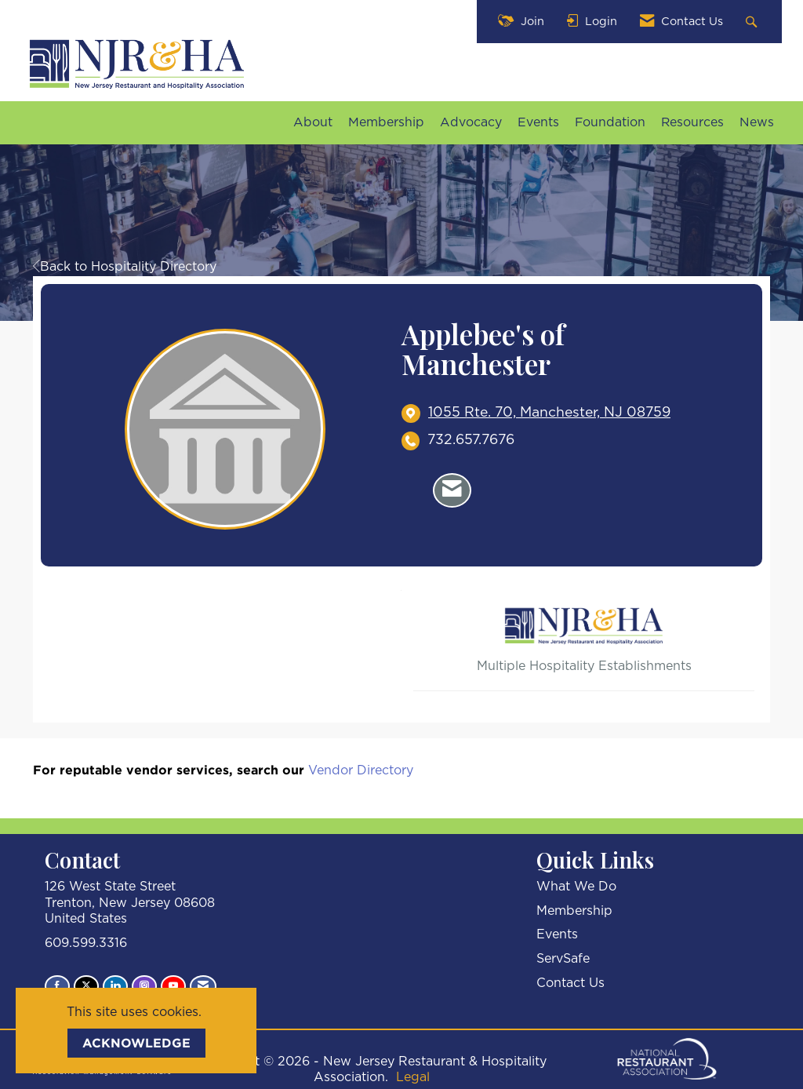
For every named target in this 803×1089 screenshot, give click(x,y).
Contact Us (570, 983)
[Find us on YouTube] (173, 986)
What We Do (576, 886)
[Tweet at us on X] (86, 986)
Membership (386, 122)
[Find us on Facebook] (57, 986)
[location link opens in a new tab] (549, 413)
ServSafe (563, 958)
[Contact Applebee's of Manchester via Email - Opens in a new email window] (452, 490)
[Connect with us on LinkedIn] (115, 986)
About (312, 122)
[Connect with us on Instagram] (144, 986)
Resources (692, 122)
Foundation (610, 122)
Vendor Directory (360, 770)
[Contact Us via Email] (203, 986)
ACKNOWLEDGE (136, 1043)
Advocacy (471, 122)
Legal (413, 1077)
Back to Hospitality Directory (124, 266)
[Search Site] (753, 21)
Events (538, 122)
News (756, 122)
